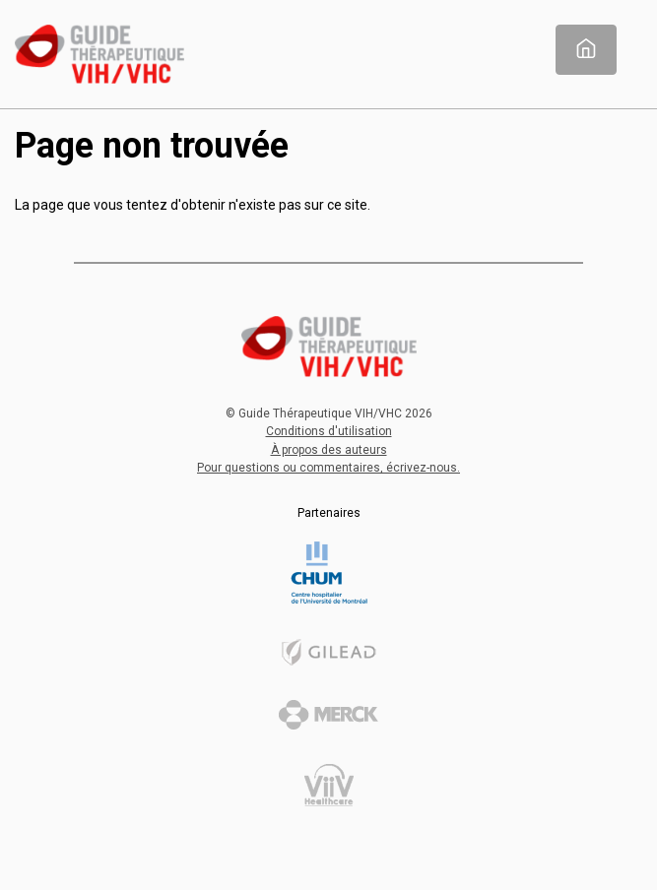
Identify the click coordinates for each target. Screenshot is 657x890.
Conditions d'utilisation (329, 431)
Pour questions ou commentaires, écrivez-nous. (328, 468)
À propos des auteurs (329, 450)
